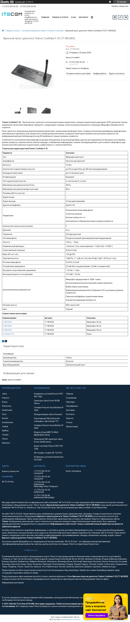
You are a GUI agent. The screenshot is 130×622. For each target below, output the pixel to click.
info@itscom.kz (30, 550)
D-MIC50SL (7, 330)
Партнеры (70, 402)
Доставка (70, 410)
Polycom (5, 398)
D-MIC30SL (7, 322)
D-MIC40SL (7, 326)
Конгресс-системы (55, 31)
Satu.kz (76, 617)
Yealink (5, 426)
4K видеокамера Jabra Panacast (48, 414)
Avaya (4, 402)
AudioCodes (7, 410)
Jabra (4, 394)
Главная (45, 17)
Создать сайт (20, 2)
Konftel (5, 418)
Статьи (69, 422)
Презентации (72, 426)
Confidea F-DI (8, 334)
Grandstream (7, 422)
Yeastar (5, 435)
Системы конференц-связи (34, 31)
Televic (5, 439)
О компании (71, 398)
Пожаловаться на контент (71, 619)
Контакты (83, 17)
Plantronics (6, 406)
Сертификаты (72, 406)
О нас (73, 17)
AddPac (5, 431)
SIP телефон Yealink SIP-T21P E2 (48, 453)
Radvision (6, 443)
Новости (69, 418)
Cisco (4, 414)
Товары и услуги (60, 17)
